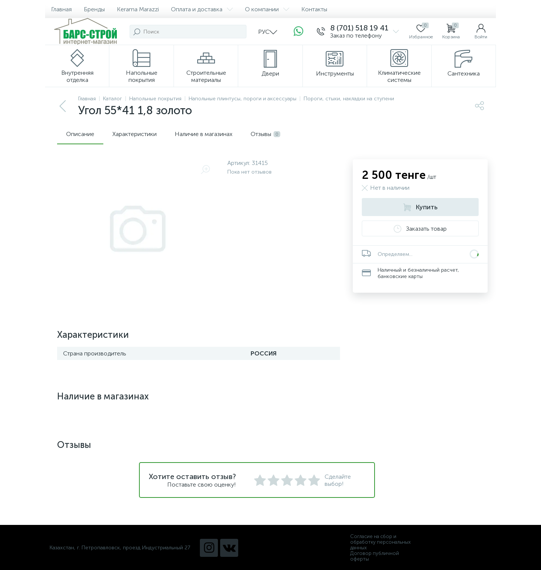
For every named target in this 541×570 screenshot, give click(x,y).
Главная (61, 9)
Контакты (314, 9)
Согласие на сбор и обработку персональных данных (380, 542)
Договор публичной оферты (374, 556)
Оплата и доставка (202, 9)
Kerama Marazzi (138, 9)
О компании (267, 9)
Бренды (94, 9)
